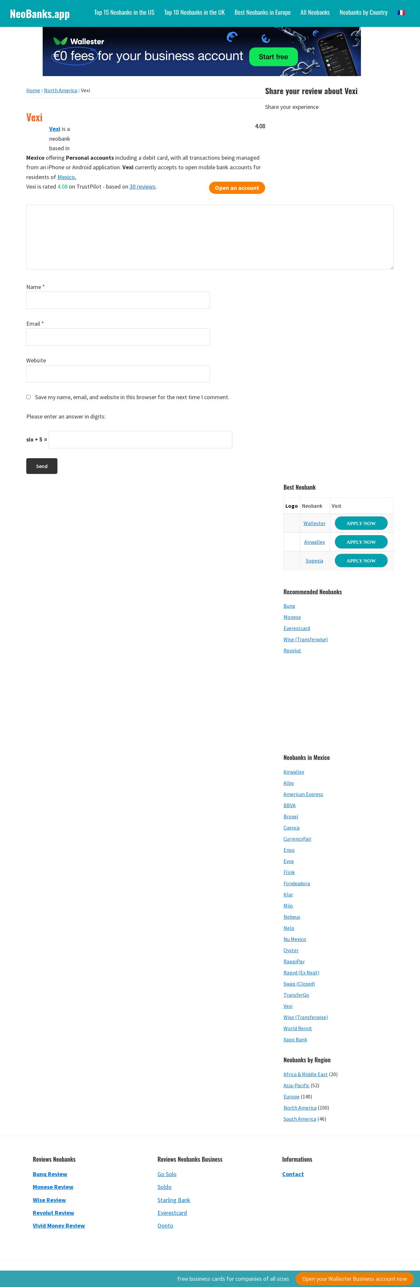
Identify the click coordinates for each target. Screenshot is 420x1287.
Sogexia (314, 560)
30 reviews (143, 186)
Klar (288, 894)
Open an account (237, 188)
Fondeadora (297, 883)
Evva (289, 861)
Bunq (289, 606)
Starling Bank (174, 1200)
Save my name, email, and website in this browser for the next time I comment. (132, 397)
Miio (288, 905)
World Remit (298, 1028)
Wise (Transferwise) (306, 639)
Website (36, 360)
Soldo (165, 1187)
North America (300, 1107)
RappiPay (294, 961)
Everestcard (297, 628)
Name (35, 287)
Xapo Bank (295, 1039)
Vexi (288, 1006)
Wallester (315, 523)
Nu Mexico (295, 939)
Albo (289, 783)
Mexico (66, 177)
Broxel (291, 816)
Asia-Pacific (296, 1085)
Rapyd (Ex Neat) (301, 972)
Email (35, 323)
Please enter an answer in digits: (66, 416)
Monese (292, 617)
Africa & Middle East (306, 1074)
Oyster (291, 950)
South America (300, 1118)
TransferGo (296, 994)
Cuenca (292, 827)
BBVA (290, 805)
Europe (292, 1096)
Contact (293, 1174)
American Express (303, 794)
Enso (289, 850)
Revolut (292, 650)
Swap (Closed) (299, 983)
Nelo (289, 928)
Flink (289, 872)
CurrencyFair (297, 838)
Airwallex (314, 542)
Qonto (165, 1225)
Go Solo (167, 1174)
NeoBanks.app (40, 13)
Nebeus (292, 916)
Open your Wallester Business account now (354, 1278)
